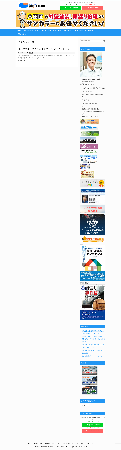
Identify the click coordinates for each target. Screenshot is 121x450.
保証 (59, 30)
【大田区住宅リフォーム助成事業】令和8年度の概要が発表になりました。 (93, 339)
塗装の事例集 (28, 30)
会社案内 (47, 443)
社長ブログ (75, 443)
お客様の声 (89, 30)
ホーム (19, 30)
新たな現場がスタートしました (92, 356)
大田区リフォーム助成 (48, 30)
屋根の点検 (67, 30)
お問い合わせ (21, 34)
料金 (36, 30)
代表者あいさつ (38, 443)
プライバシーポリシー (87, 443)
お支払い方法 (78, 30)
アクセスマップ (56, 443)
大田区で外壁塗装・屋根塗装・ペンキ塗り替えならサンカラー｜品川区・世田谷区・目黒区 (62, 446)
